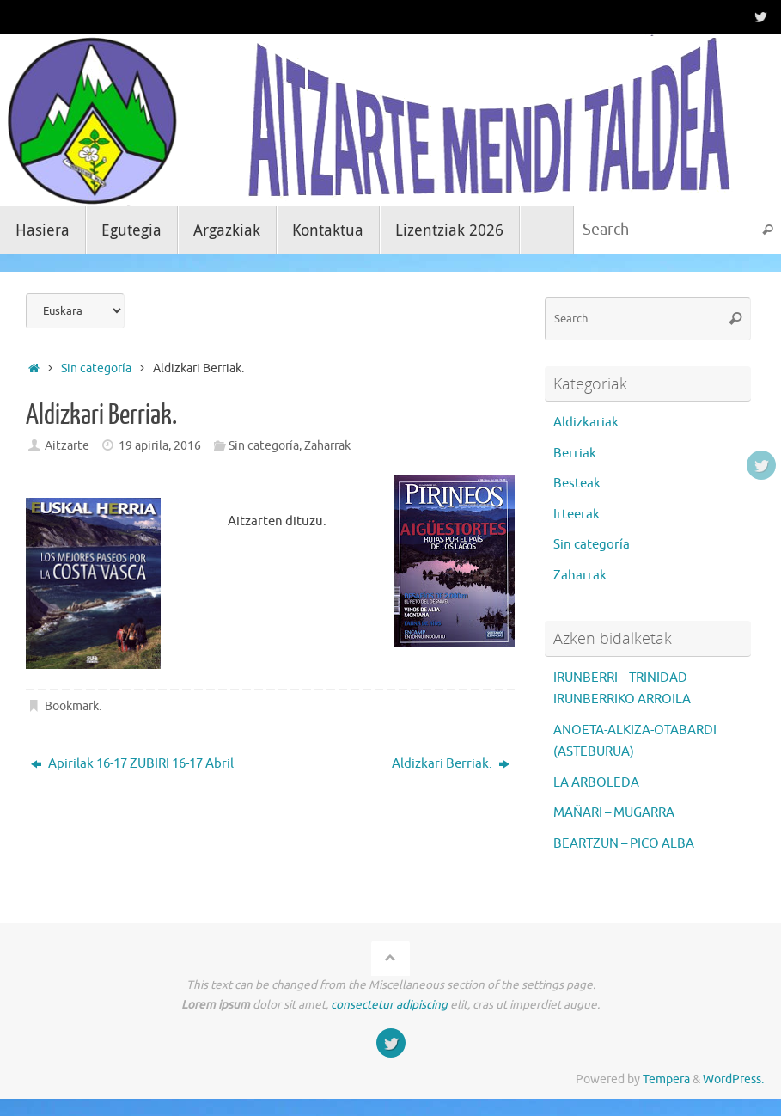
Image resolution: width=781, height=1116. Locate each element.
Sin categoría (96, 368)
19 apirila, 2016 (160, 445)
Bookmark (72, 706)
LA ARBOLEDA (596, 783)
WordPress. (733, 1079)
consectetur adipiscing (389, 1004)
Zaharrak (327, 445)
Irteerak (576, 514)
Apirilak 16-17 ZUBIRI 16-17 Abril (132, 764)
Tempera (666, 1079)
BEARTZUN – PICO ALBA (623, 844)
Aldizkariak (586, 422)
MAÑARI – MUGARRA (613, 813)
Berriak (574, 453)
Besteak (577, 483)
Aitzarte (67, 445)
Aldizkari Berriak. (450, 764)
